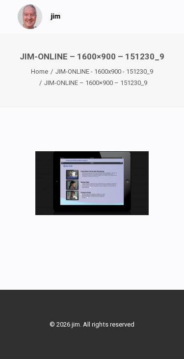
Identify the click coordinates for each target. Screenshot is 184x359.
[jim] (39, 16)
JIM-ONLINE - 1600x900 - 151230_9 (104, 71)
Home (39, 71)
